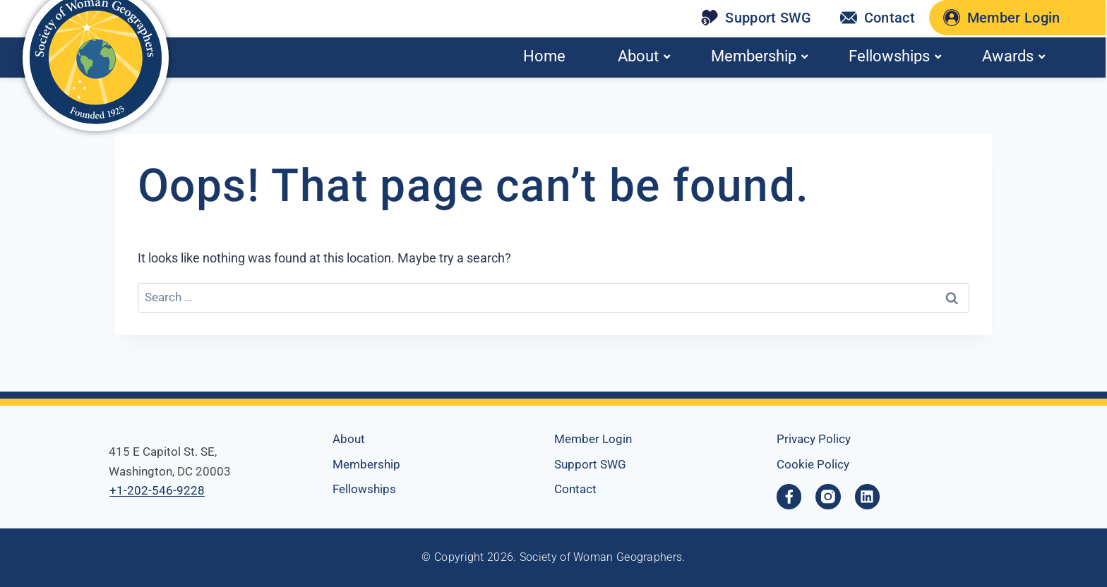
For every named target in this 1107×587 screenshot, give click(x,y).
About (644, 56)
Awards (1013, 56)
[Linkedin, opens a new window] (868, 496)
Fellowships (895, 56)
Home (544, 56)
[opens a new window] (829, 496)
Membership (759, 56)
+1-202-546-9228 (157, 490)
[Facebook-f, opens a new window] (789, 496)
